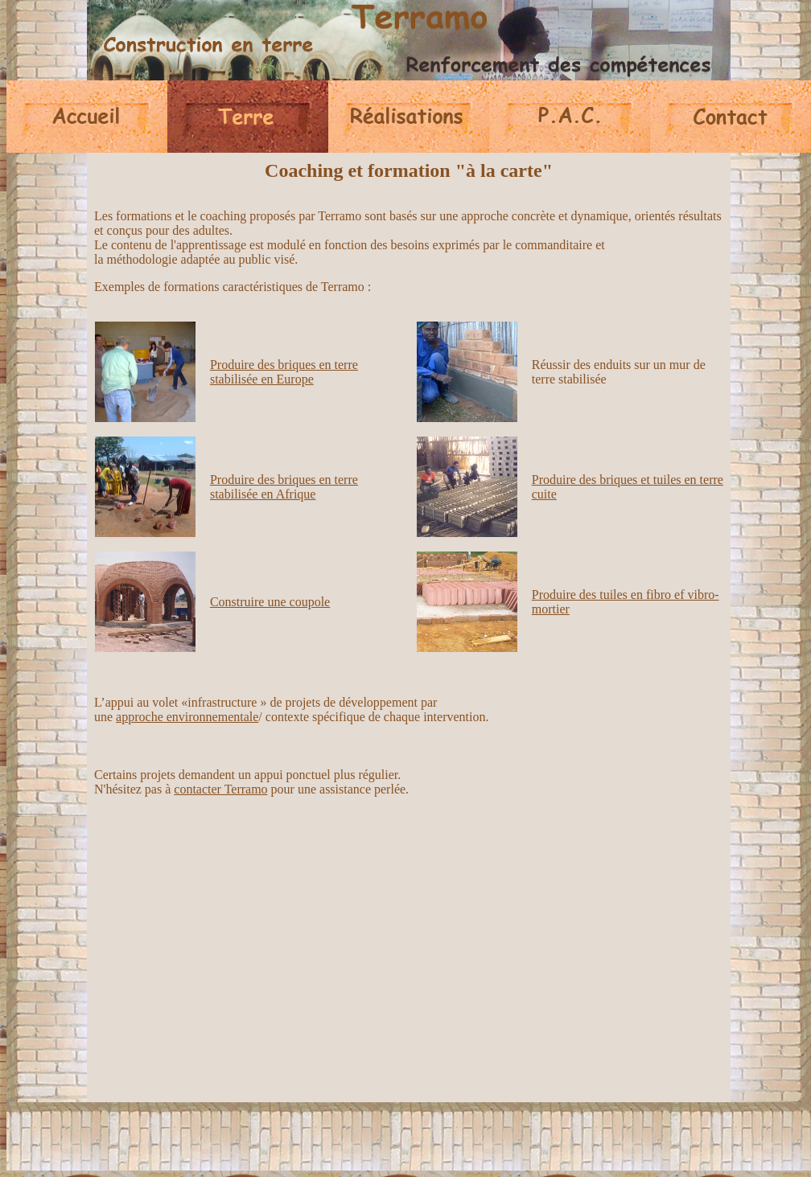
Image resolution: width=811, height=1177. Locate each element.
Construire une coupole (270, 602)
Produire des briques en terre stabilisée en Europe (284, 372)
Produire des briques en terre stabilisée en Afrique (284, 487)
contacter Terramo (220, 789)
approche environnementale (187, 717)
